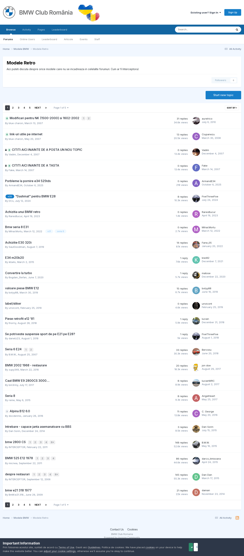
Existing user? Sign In (206, 12)
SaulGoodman (17, 246)
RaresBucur (15, 215)
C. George (208, 410)
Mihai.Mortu (15, 230)
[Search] (194, 30)
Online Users (27, 39)
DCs (11, 200)
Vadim (12, 154)
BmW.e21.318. (16, 492)
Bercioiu (206, 349)
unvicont (14, 307)
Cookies (132, 527)
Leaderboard (49, 39)
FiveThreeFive (210, 196)
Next (38, 107)
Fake (11, 169)
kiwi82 (205, 257)
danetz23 (14, 337)
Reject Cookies (227, 547)
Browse (11, 31)
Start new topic (223, 95)
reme (12, 399)
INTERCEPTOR (17, 445)
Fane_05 (207, 242)
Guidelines (94, 547)
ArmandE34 (15, 184)
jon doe (206, 364)
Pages (41, 29)
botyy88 (13, 292)
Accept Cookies (197, 547)
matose (206, 272)
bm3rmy (13, 384)
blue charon (16, 122)
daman (206, 488)
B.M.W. (12, 353)
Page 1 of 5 (61, 107)
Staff (97, 39)
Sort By (232, 108)
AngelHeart (208, 394)
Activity (26, 29)
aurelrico (207, 118)
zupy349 (14, 368)
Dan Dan (207, 472)
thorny (12, 322)
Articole (68, 39)
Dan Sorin (14, 430)
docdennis (15, 414)
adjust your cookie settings (69, 551)
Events (84, 39)
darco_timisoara (211, 456)
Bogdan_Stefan (18, 276)
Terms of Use (66, 547)
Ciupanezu (208, 133)
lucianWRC (208, 379)
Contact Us (117, 527)
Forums (8, 39)
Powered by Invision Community (122, 535)
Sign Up (232, 12)
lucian (205, 318)
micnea (13, 461)
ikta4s (12, 261)
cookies (150, 547)
